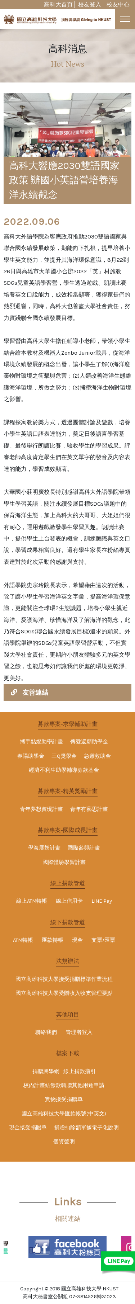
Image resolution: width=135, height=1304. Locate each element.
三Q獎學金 (64, 756)
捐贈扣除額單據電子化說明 (86, 1128)
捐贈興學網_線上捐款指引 (64, 1071)
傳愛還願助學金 (89, 742)
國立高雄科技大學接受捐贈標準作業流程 (64, 979)
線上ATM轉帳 (31, 901)
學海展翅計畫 (44, 848)
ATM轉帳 (23, 940)
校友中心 (118, 4)
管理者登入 (79, 1032)
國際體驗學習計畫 (64, 862)
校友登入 (89, 4)
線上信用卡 (69, 901)
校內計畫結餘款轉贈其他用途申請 (63, 1085)
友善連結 (35, 692)
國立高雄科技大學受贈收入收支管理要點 (64, 993)
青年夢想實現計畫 (41, 809)
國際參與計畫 (84, 848)
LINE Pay (101, 901)
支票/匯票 (103, 940)
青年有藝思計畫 (89, 809)
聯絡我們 (46, 1032)
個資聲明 (64, 1142)
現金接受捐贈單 (28, 1128)
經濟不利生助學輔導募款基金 (64, 770)
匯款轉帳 (52, 940)
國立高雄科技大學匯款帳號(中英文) (64, 1114)
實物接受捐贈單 (64, 1099)
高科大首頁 (58, 4)
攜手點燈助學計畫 (41, 742)
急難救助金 (97, 756)
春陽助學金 (30, 756)
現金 (77, 940)
